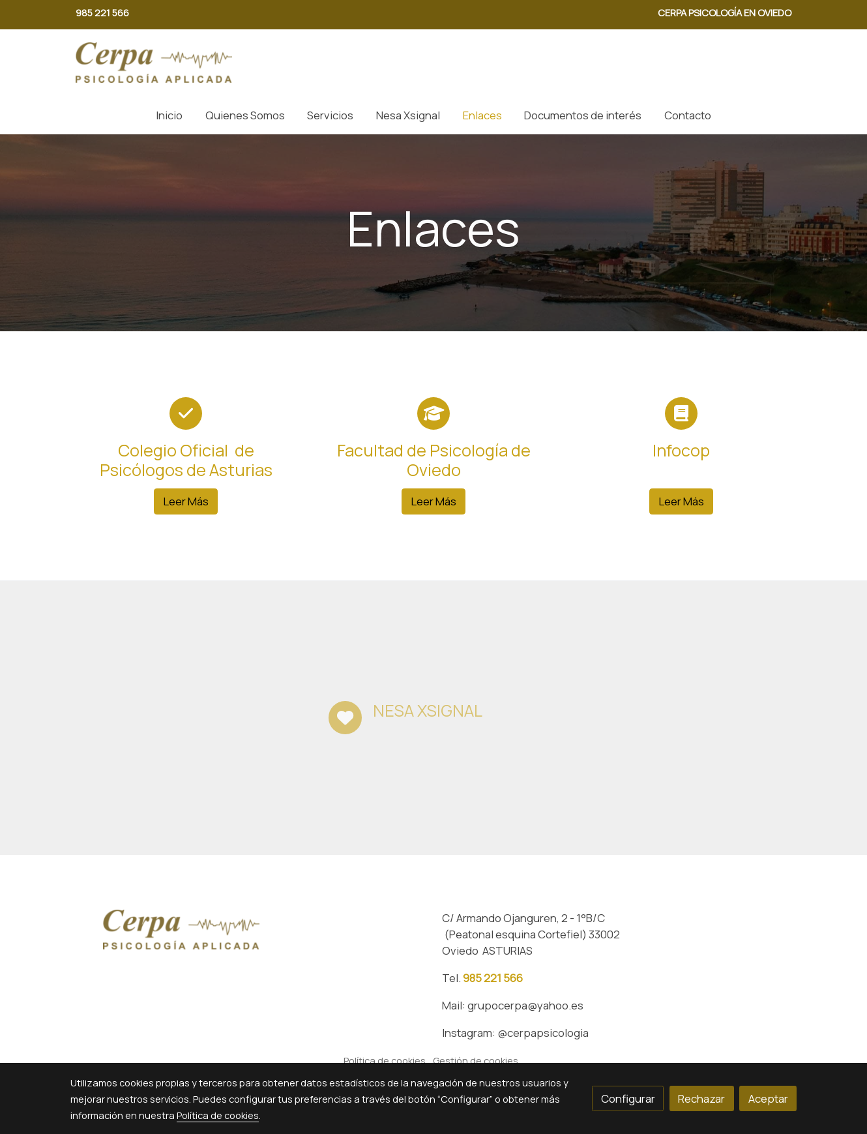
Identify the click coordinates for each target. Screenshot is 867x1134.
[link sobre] (248, 930)
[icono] (185, 413)
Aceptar (768, 1098)
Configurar (628, 1098)
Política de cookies (385, 1060)
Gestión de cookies (475, 1060)
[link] (154, 62)
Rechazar (701, 1098)
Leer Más (186, 501)
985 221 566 (493, 977)
